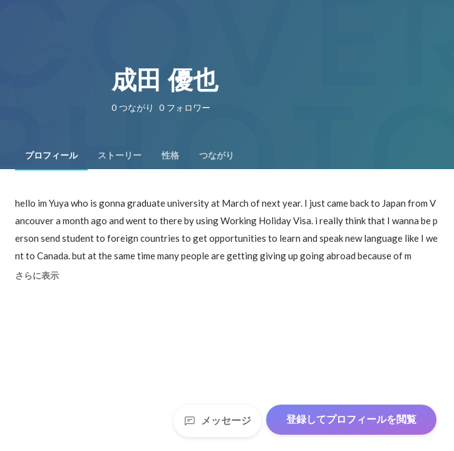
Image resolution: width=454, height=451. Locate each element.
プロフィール (51, 155)
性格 (170, 155)
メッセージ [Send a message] (217, 420)
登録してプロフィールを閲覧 (351, 419)
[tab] (51, 155)
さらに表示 (37, 275)
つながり (216, 155)
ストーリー (120, 155)
